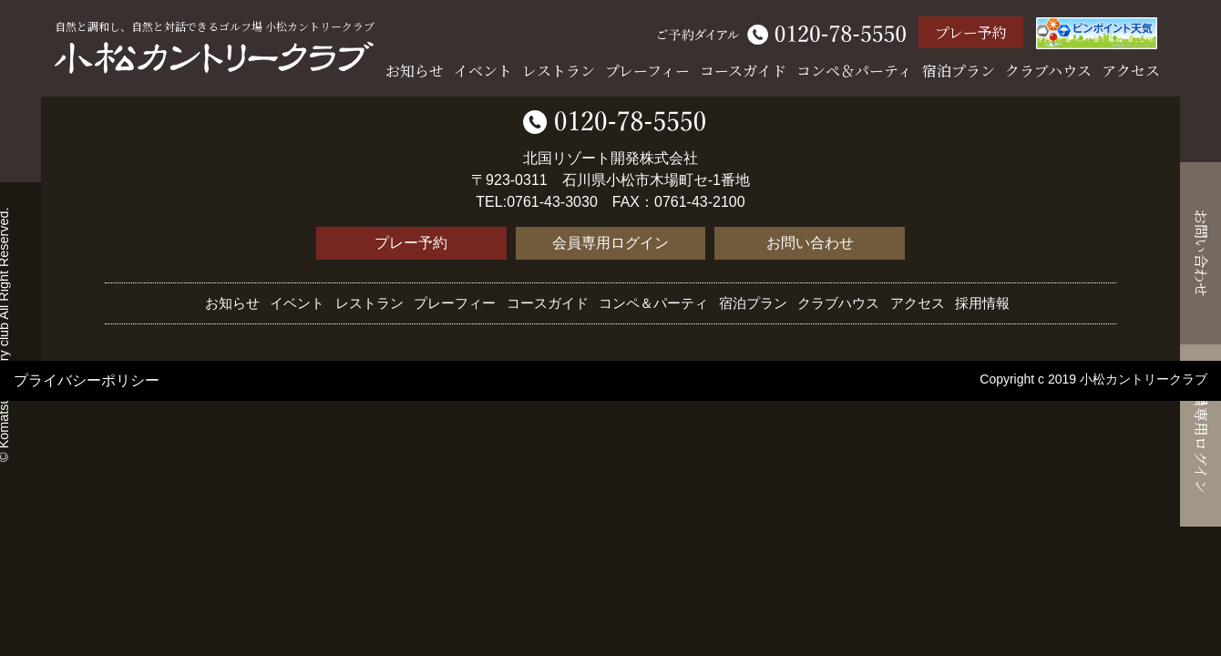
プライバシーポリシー (86, 380)
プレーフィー (647, 70)
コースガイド (743, 70)
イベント (483, 70)
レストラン (558, 70)
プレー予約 (971, 32)
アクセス (1131, 70)
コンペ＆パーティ (854, 70)
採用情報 (982, 303)
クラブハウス (1048, 70)
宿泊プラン (958, 70)
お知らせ (414, 70)
